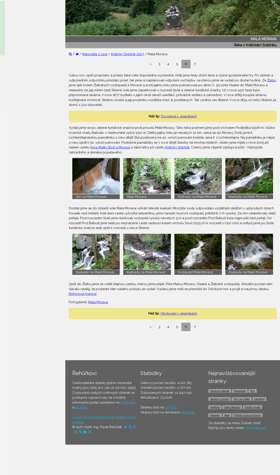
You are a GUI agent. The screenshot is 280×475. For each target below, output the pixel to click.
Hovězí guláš (252, 407)
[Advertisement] (174, 345)
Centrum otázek (219, 390)
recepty (81, 407)
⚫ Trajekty (12, 161)
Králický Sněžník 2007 (127, 54)
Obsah (120, 417)
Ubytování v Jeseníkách (178, 313)
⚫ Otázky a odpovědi (21, 77)
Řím (252, 390)
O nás (76, 417)
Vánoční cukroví (219, 399)
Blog (227, 415)
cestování (127, 402)
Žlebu (271, 80)
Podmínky (90, 417)
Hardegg (259, 399)
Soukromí (106, 417)
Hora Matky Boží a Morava (110, 147)
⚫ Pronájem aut (17, 187)
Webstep (188, 412)
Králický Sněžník (177, 147)
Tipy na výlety (241, 399)
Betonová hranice (82, 294)
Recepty (215, 415)
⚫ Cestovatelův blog (21, 94)
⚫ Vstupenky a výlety (21, 195)
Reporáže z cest (94, 54)
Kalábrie (215, 407)
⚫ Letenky (12, 145)
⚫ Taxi (9, 178)
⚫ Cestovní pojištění (20, 136)
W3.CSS (171, 407)
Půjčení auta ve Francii (247, 415)
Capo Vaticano (232, 407)
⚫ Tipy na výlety (17, 86)
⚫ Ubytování (14, 128)
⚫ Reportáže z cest (19, 69)
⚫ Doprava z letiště (19, 170)
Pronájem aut (256, 428)
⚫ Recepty (13, 103)
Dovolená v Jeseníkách (179, 116)
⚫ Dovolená (14, 119)
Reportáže (240, 390)
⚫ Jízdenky (13, 153)
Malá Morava (98, 302)
